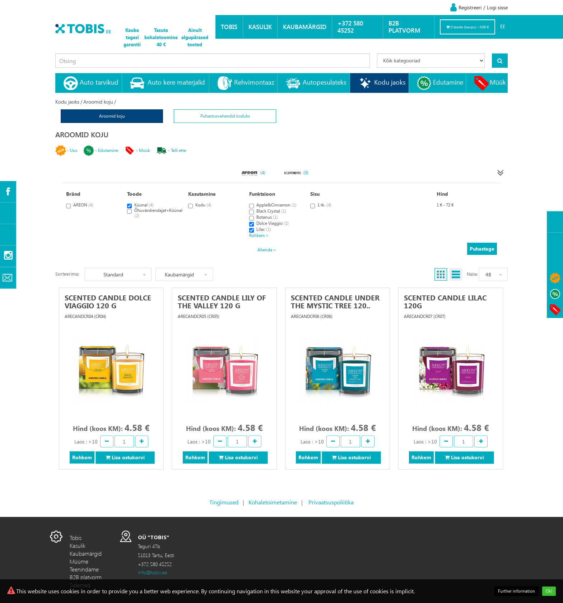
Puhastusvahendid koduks (225, 116)
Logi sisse (497, 7)
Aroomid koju (98, 101)
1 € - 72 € (445, 205)
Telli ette (178, 150)
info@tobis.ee (152, 572)
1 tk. (320, 205)
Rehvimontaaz (254, 81)
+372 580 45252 (350, 26)
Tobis (229, 27)
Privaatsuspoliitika (331, 502)
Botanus (263, 217)
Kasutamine (202, 193)
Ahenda (266, 249)
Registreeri (470, 7)
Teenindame (84, 569)
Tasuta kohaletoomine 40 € (161, 37)
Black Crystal (267, 211)
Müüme (79, 561)
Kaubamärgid (304, 27)
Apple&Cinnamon (273, 205)
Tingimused (223, 502)
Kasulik (260, 27)
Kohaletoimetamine (272, 502)
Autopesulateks (324, 81)
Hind (442, 193)
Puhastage (482, 248)
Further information (516, 591)
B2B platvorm (404, 26)
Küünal (140, 205)
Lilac (260, 230)
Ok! (549, 591)
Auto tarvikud (99, 81)
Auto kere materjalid (176, 81)
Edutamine (448, 81)
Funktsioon (262, 193)
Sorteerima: (67, 274)
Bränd (73, 193)
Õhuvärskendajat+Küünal (154, 213)
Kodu (199, 205)
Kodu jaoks (390, 81)
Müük (498, 81)
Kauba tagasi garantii (132, 37)
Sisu (315, 193)
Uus (73, 150)
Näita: (472, 274)
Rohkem (259, 235)
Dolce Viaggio (269, 223)
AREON (79, 205)
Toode (134, 193)
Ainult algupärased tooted (194, 37)
